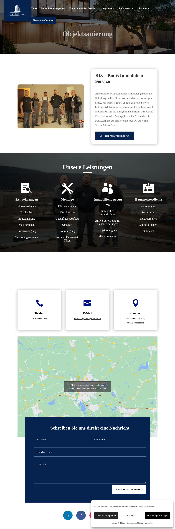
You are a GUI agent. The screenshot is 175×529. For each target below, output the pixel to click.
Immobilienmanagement (53, 8)
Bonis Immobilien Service (82, 8)
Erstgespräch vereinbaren (114, 136)
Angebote (107, 8)
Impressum (149, 523)
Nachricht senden (128, 489)
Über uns (142, 8)
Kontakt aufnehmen (43, 20)
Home (34, 8)
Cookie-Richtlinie (118, 523)
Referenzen (124, 8)
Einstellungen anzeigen (158, 515)
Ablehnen (131, 515)
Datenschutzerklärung (135, 523)
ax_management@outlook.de (87, 318)
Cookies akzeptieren (106, 515)
